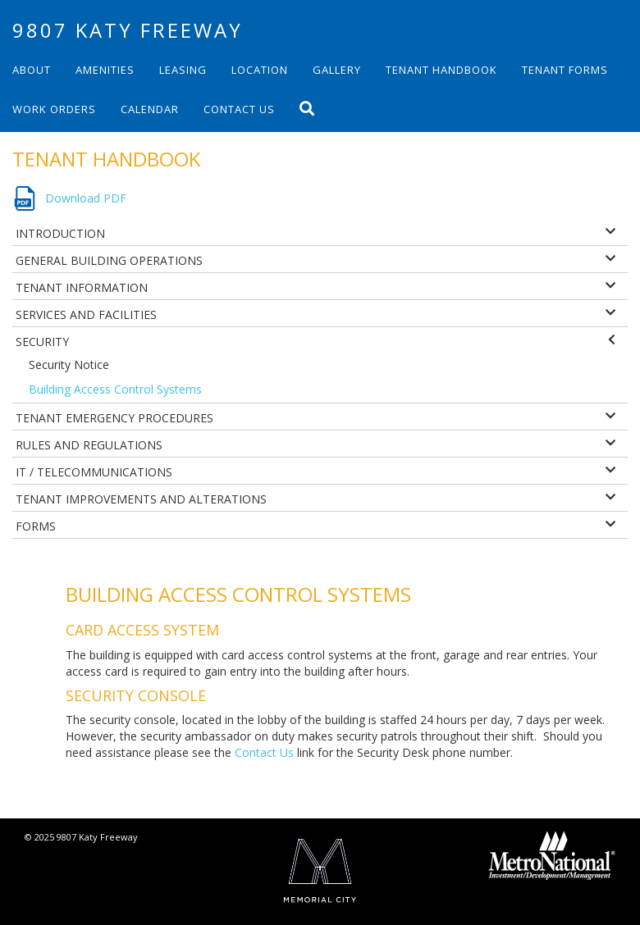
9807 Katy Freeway (127, 29)
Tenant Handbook (441, 69)
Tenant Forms (565, 69)
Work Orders (54, 109)
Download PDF (85, 198)
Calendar (150, 109)
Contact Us (239, 109)
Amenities (105, 69)
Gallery (337, 69)
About (31, 69)
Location (259, 69)
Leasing (183, 69)
